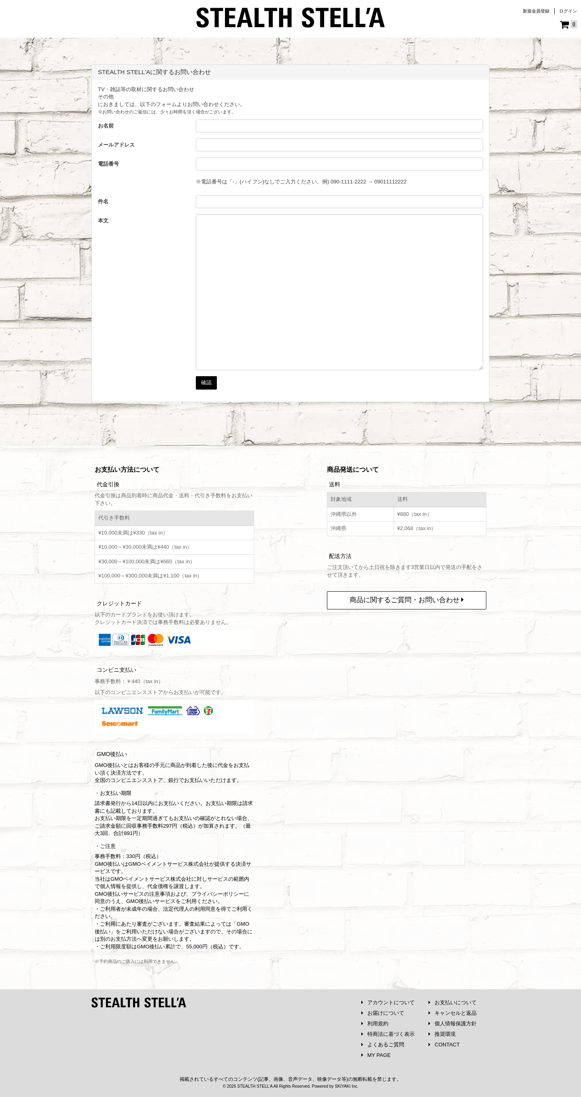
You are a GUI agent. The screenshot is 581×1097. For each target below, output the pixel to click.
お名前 (106, 126)
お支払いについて (452, 1002)
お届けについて (382, 1013)
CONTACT (444, 1045)
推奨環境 (442, 1034)
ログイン (568, 11)
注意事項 (159, 894)
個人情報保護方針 (452, 1023)
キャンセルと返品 (452, 1013)
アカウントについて (388, 1002)
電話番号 (108, 164)
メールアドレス (116, 145)
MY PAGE (376, 1055)
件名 (103, 201)
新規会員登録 (536, 11)
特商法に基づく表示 (388, 1034)
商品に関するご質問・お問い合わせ (407, 600)
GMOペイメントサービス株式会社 (150, 879)
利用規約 (374, 1023)
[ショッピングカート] (568, 25)
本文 (103, 220)
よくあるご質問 (382, 1045)
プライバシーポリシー (217, 894)
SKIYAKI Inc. (346, 1086)
